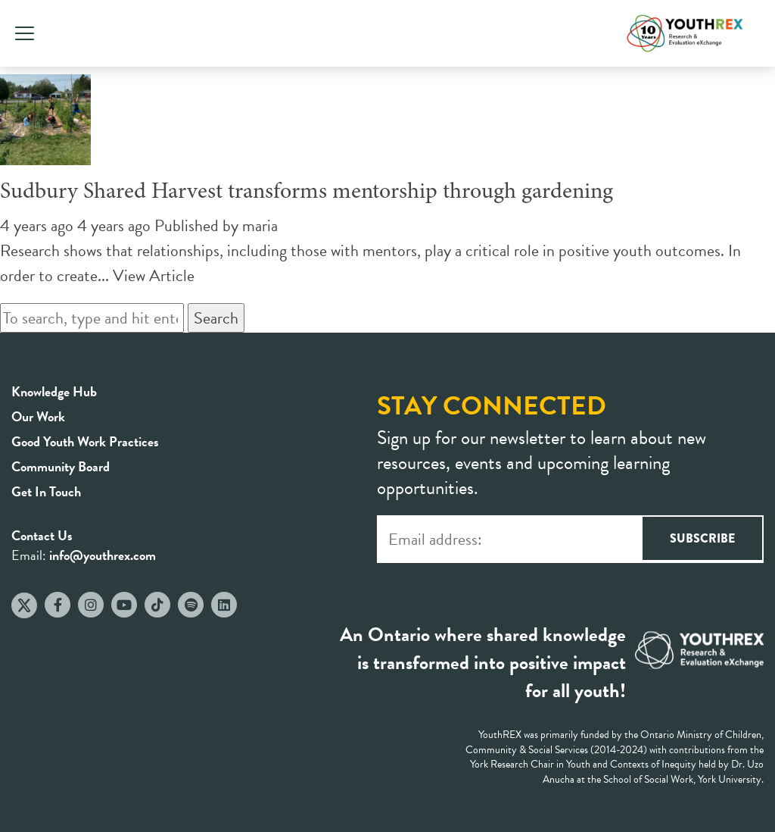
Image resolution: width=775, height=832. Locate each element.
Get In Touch (46, 491)
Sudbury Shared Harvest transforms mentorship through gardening (306, 192)
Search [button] (216, 317)
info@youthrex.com (102, 555)
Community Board (60, 466)
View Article (154, 275)
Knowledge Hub (54, 391)
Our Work (38, 416)
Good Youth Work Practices (85, 441)
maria (260, 225)
